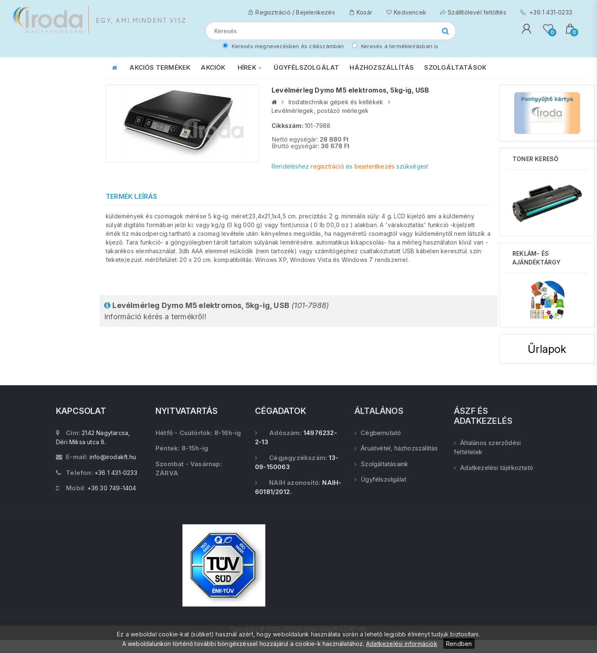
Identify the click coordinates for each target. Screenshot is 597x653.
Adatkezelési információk (401, 643)
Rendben (459, 643)
